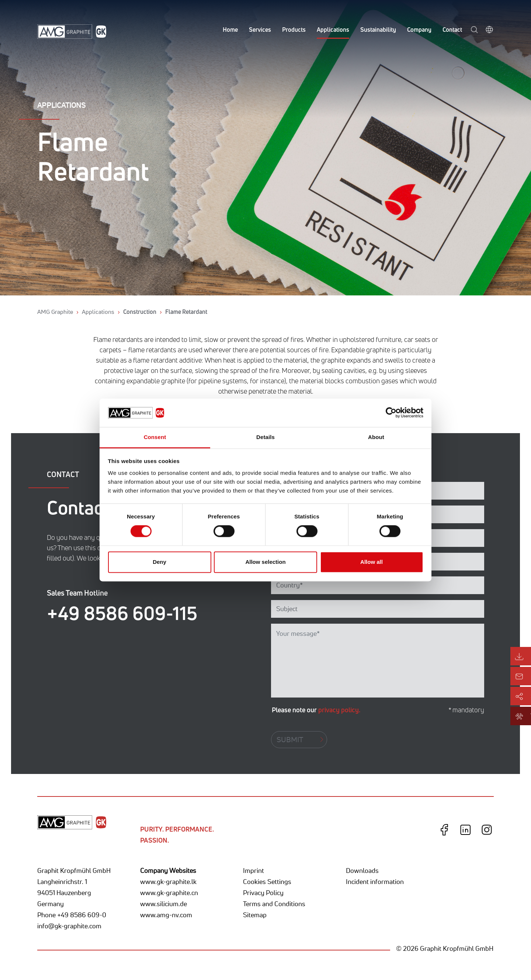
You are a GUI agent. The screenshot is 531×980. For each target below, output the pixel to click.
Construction (139, 311)
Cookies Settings (267, 881)
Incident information (375, 881)
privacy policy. (339, 710)
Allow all (371, 562)
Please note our (316, 710)
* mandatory (466, 710)
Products (294, 29)
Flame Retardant (186, 311)
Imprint (253, 870)
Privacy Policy (263, 892)
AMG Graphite (55, 311)
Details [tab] (265, 437)
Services (260, 29)
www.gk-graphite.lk (168, 881)
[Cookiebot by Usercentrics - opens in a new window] (391, 412)
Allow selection (265, 562)
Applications (333, 29)
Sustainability (378, 29)
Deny (159, 562)
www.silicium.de (163, 904)
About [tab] (376, 437)
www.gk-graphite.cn (169, 892)
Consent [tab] (155, 437)
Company (419, 29)
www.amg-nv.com (166, 915)
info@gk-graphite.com (69, 926)
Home (230, 29)
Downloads (362, 870)
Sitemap (255, 915)
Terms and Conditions (274, 904)
